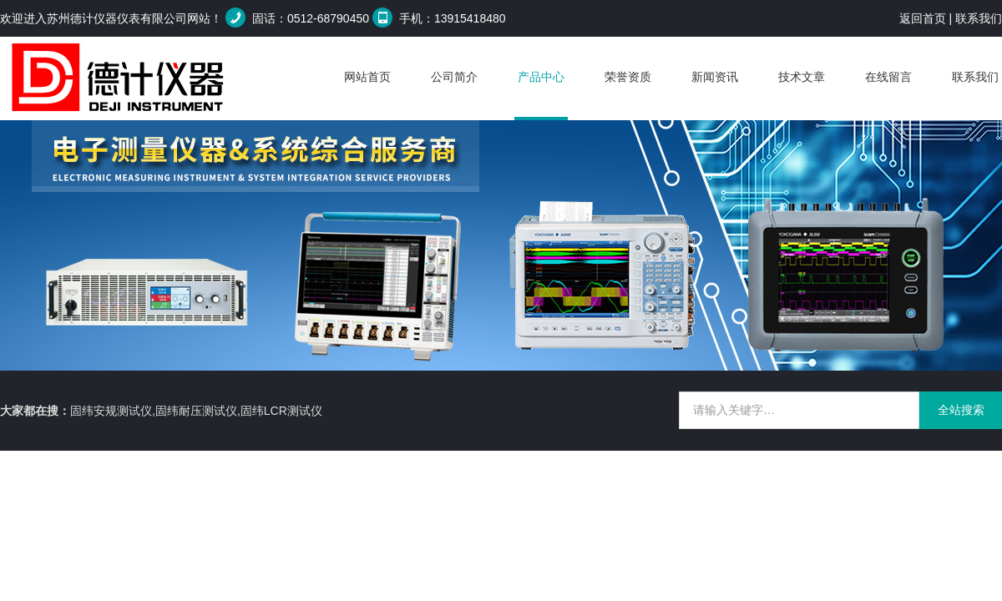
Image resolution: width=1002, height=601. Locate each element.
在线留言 (888, 76)
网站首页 (367, 76)
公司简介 (454, 76)
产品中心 (541, 76)
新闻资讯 (714, 76)
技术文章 (801, 76)
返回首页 (922, 18)
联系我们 (978, 18)
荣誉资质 (628, 76)
